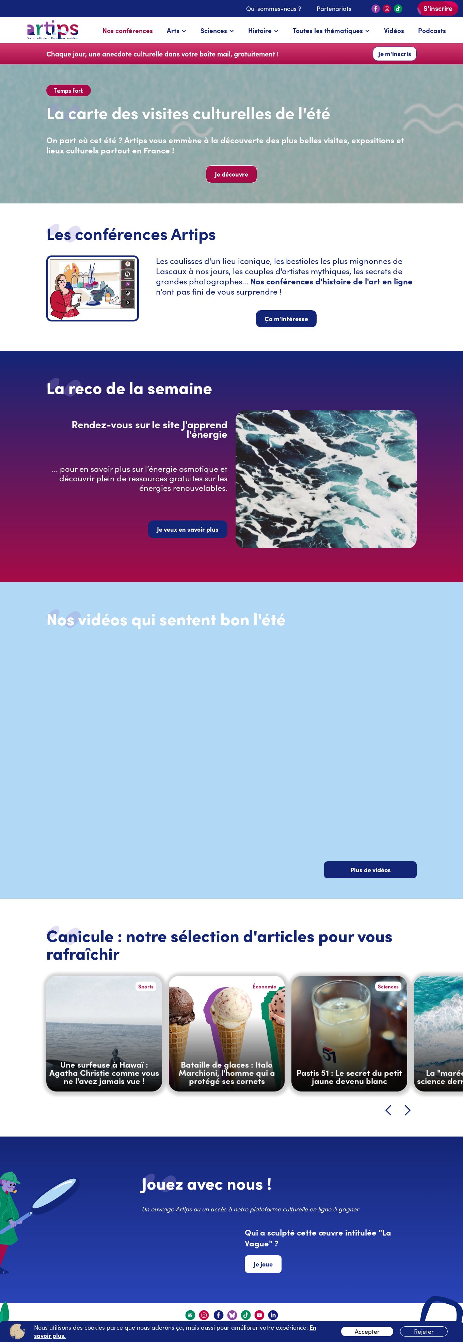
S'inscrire (438, 8)
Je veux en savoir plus (188, 529)
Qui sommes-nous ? (273, 8)
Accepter (367, 1331)
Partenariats (334, 8)
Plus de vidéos (370, 869)
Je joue (263, 1264)
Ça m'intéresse (286, 318)
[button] (177, 30)
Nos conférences (127, 30)
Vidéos (394, 30)
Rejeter (424, 1331)
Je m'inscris (394, 53)
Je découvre (231, 174)
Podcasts (432, 30)
